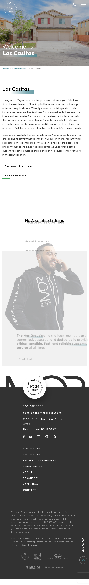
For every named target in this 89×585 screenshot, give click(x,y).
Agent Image (29, 545)
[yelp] (55, 436)
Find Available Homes (19, 166)
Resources (31, 478)
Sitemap (31, 541)
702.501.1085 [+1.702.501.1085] (33, 406)
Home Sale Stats (15, 175)
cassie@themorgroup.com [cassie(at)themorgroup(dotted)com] (42, 412)
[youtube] (30, 436)
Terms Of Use (44, 541)
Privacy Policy (18, 541)
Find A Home (32, 448)
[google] (47, 436)
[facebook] (24, 436)
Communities (32, 466)
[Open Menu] (83, 4)
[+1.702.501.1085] (74, 5)
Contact (29, 490)
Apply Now (31, 484)
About (28, 472)
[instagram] (38, 436)
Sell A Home (32, 454)
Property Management (40, 460)
